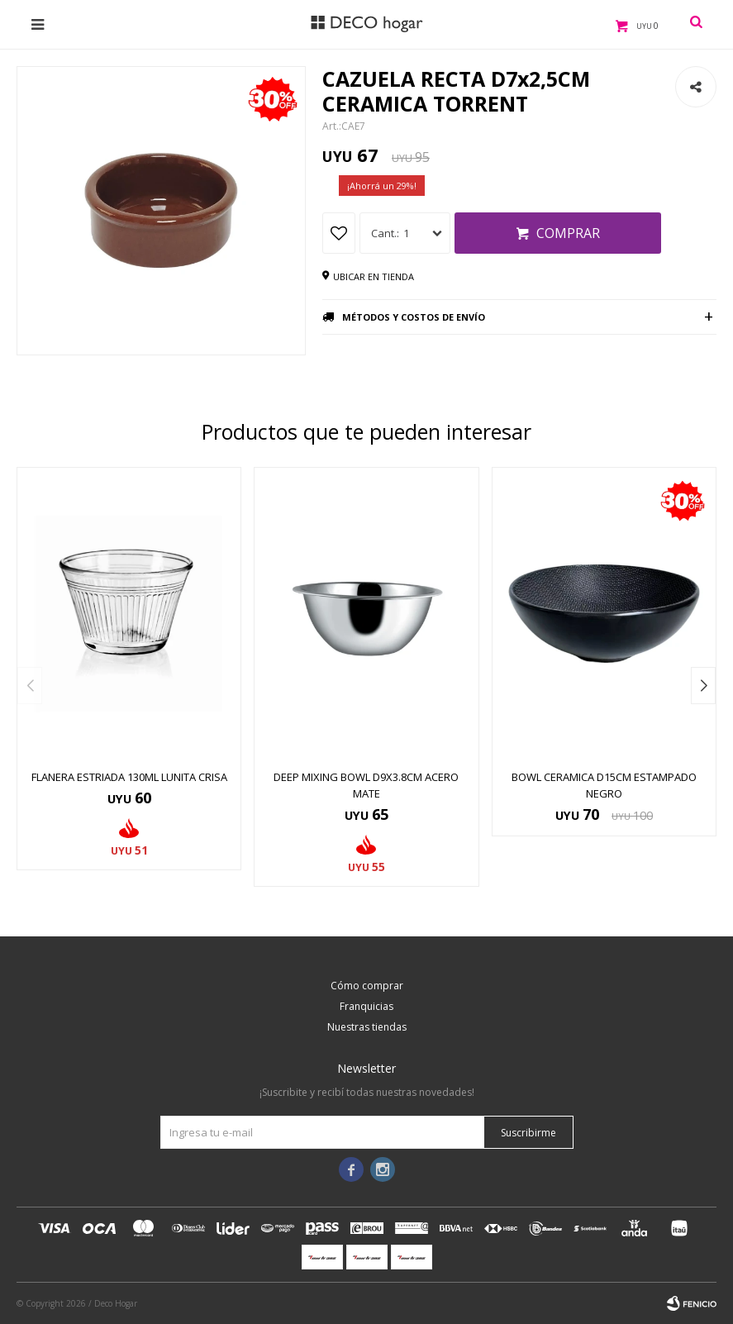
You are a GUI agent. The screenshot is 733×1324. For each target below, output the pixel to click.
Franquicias (366, 1006)
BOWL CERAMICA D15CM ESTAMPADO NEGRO (604, 785)
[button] (703, 685)
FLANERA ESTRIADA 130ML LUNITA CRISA (129, 776)
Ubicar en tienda (373, 276)
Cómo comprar (367, 986)
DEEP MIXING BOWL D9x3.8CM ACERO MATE (366, 785)
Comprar (568, 233)
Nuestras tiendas (367, 1027)
